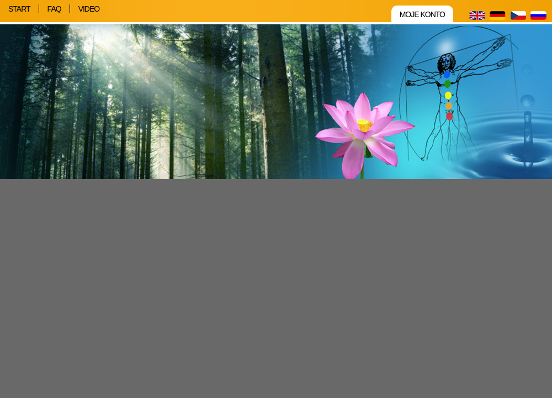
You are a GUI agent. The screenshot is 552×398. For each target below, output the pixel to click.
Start (19, 8)
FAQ (54, 8)
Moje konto (422, 14)
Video (89, 8)
